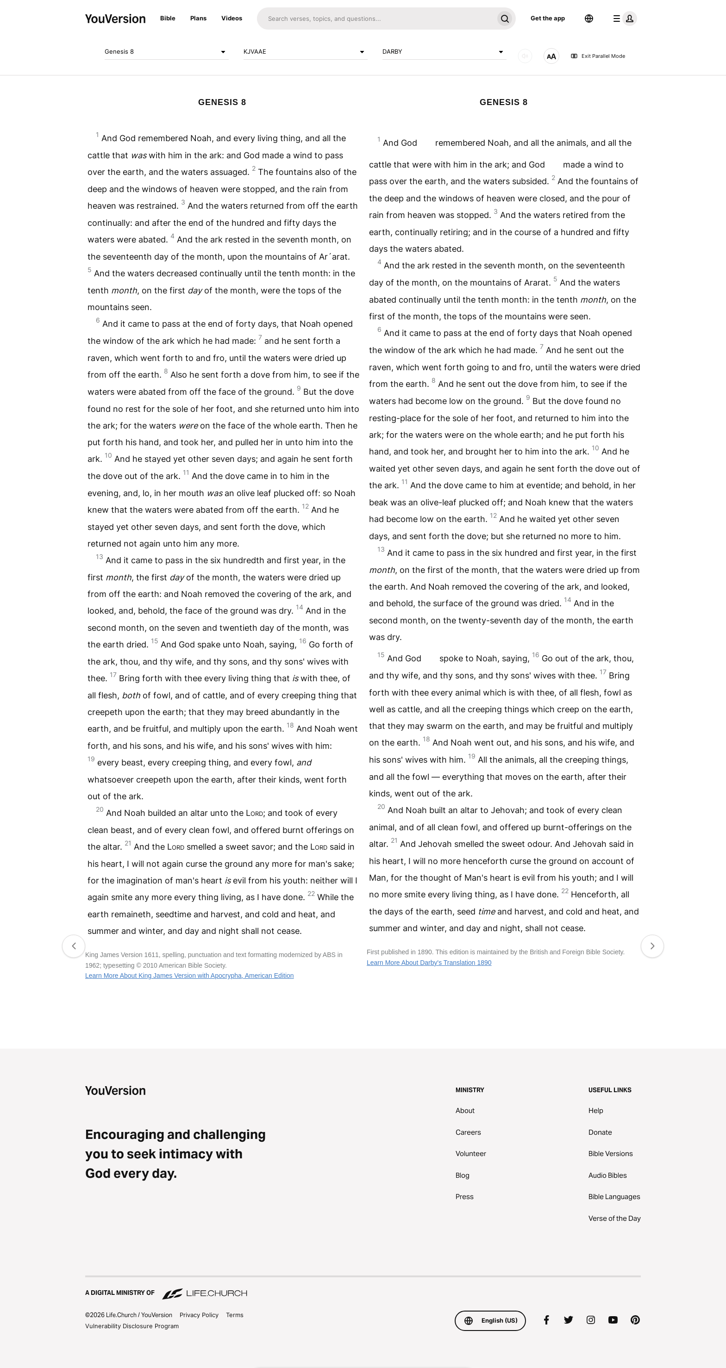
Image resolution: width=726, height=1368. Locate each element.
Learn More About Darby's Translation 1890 (429, 962)
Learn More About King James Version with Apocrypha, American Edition (189, 975)
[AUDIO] (525, 56)
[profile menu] (623, 18)
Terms (235, 1314)
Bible (167, 18)
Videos (231, 18)
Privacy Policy (199, 1314)
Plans (198, 18)
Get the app (548, 18)
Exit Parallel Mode (597, 56)
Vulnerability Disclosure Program (132, 1326)
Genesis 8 (167, 51)
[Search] (375, 18)
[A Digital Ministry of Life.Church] (363, 1288)
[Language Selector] (589, 18)
